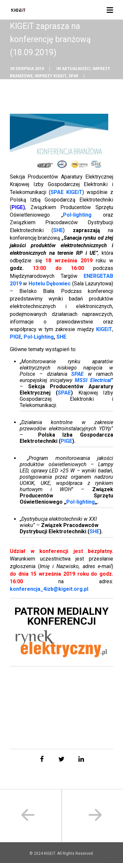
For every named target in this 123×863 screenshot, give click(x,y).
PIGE (17, 207)
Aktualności (76, 68)
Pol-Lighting (39, 337)
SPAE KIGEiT (66, 192)
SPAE (73, 76)
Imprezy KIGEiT (51, 76)
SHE (61, 337)
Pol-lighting (77, 215)
